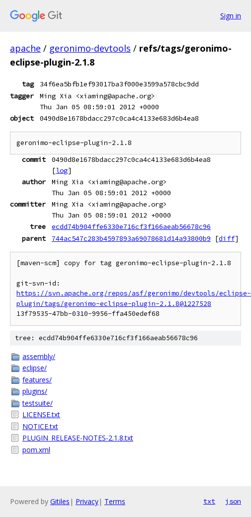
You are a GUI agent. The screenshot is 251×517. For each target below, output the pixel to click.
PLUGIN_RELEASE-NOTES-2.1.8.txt (77, 438)
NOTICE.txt (40, 426)
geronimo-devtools (90, 48)
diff (227, 238)
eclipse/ (34, 367)
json (233, 501)
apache (25, 48)
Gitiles (60, 501)
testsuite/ (37, 403)
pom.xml (36, 449)
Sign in (230, 15)
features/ (37, 379)
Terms (114, 501)
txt (209, 501)
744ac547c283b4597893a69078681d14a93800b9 (131, 238)
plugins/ (34, 391)
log (62, 170)
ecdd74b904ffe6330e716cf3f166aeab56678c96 (131, 226)
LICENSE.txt (41, 414)
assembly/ (38, 356)
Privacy (87, 501)
